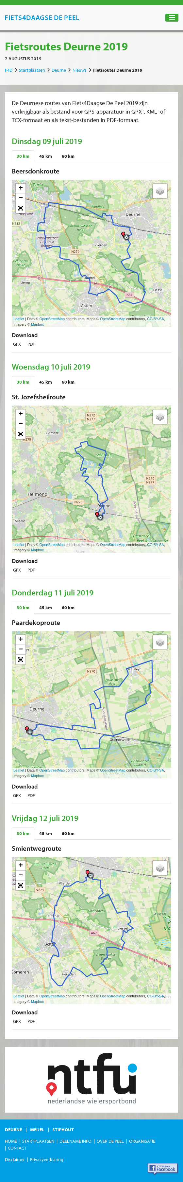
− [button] (21, 198)
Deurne (59, 70)
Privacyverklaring (46, 1159)
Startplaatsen (32, 70)
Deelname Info (75, 1141)
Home (11, 1141)
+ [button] (21, 188)
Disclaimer (15, 1159)
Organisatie (142, 1141)
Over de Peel (110, 1141)
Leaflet (18, 319)
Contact (17, 1148)
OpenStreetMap (52, 319)
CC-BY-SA (155, 319)
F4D (8, 70)
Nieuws (80, 70)
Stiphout (63, 1130)
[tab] (23, 156)
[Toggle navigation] (171, 18)
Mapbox (37, 324)
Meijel (37, 1130)
